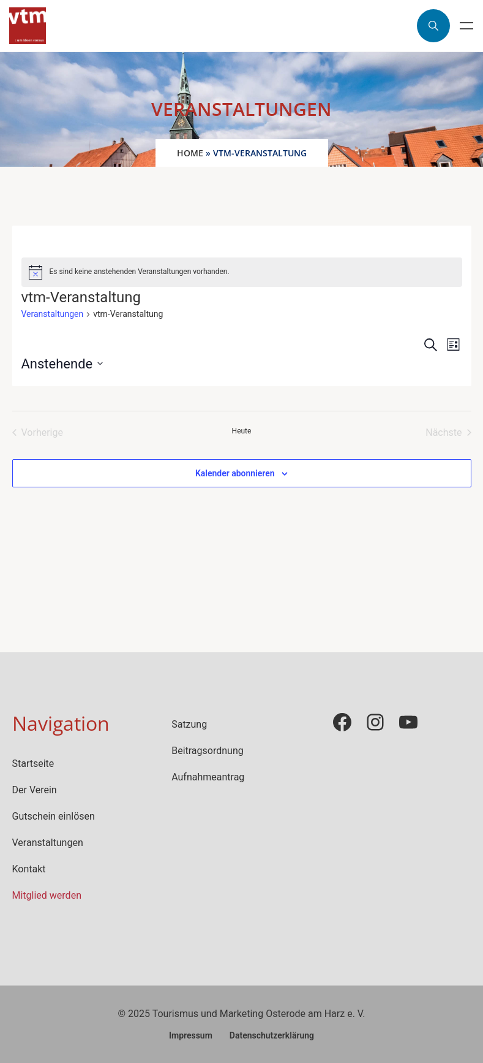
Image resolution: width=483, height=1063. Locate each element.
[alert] (241, 272)
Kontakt (29, 869)
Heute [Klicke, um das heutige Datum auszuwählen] (242, 431)
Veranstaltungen (52, 314)
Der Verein (34, 790)
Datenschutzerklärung (272, 1035)
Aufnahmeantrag (207, 777)
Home (190, 153)
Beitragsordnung (207, 750)
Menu (466, 25)
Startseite (33, 763)
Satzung (189, 724)
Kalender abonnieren (235, 473)
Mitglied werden (46, 895)
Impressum (190, 1035)
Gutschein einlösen (53, 816)
